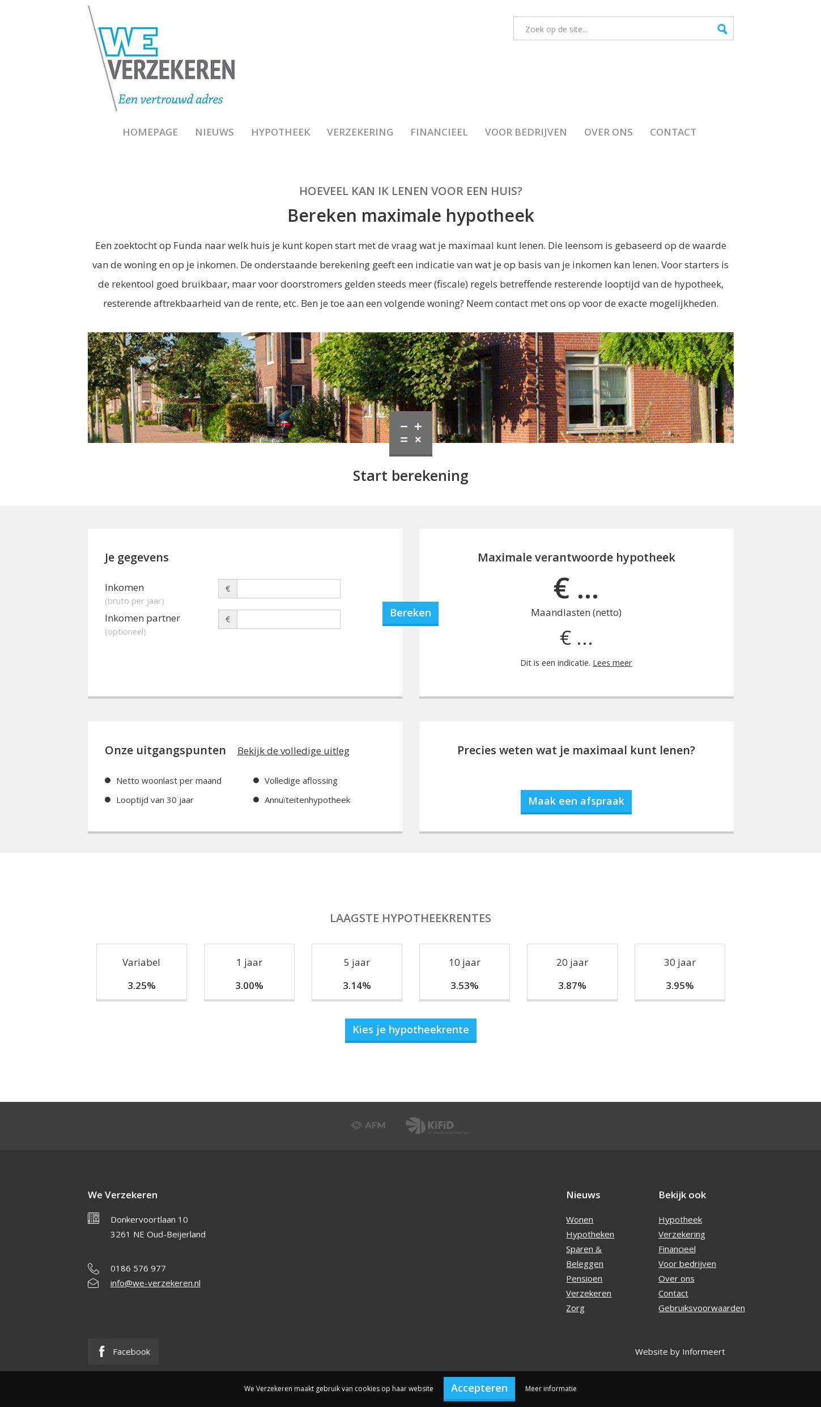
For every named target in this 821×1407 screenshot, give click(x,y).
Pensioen (584, 1278)
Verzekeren (588, 1293)
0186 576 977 (138, 1268)
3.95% (680, 985)
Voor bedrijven (526, 131)
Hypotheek (280, 131)
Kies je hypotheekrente (410, 1029)
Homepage (150, 131)
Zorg (575, 1307)
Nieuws (214, 131)
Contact (673, 131)
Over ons (608, 131)
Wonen (579, 1219)
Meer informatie (551, 1388)
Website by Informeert (680, 1351)
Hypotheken (590, 1234)
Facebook (123, 1351)
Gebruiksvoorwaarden (701, 1307)
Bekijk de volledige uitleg (293, 750)
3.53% (464, 985)
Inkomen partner (161, 619)
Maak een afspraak (576, 801)
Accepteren (479, 1388)
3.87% (572, 985)
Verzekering (360, 131)
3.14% (357, 985)
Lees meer (612, 662)
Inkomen (161, 589)
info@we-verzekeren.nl (155, 1282)
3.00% (249, 985)
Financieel (439, 131)
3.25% (141, 985)
